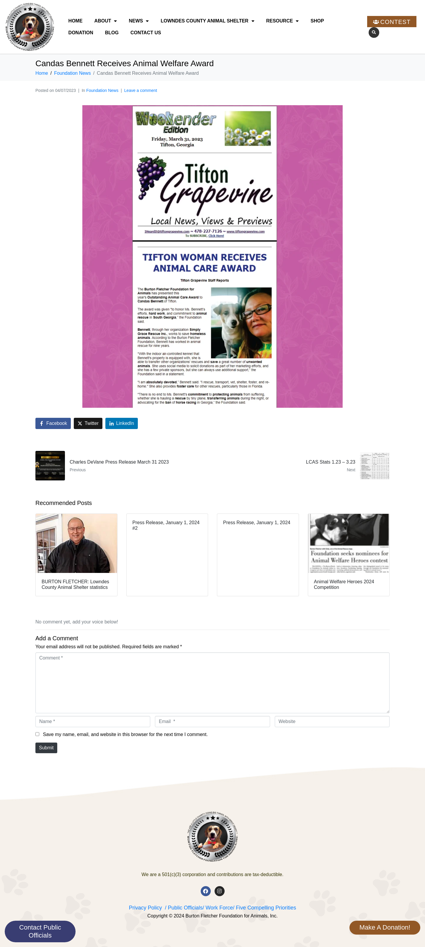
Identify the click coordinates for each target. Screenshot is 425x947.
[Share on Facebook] (53, 423)
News (139, 21)
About (105, 21)
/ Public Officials (184, 908)
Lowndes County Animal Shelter (207, 21)
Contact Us (145, 32)
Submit (46, 747)
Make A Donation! (384, 927)
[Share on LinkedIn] (121, 423)
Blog (112, 32)
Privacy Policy (145, 908)
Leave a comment (140, 90)
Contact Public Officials (40, 931)
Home (75, 20)
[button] (374, 32)
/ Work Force (217, 908)
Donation (80, 32)
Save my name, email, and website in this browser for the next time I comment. (125, 734)
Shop (317, 20)
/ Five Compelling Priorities (264, 908)
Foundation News (102, 90)
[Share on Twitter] (88, 423)
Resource (282, 21)
